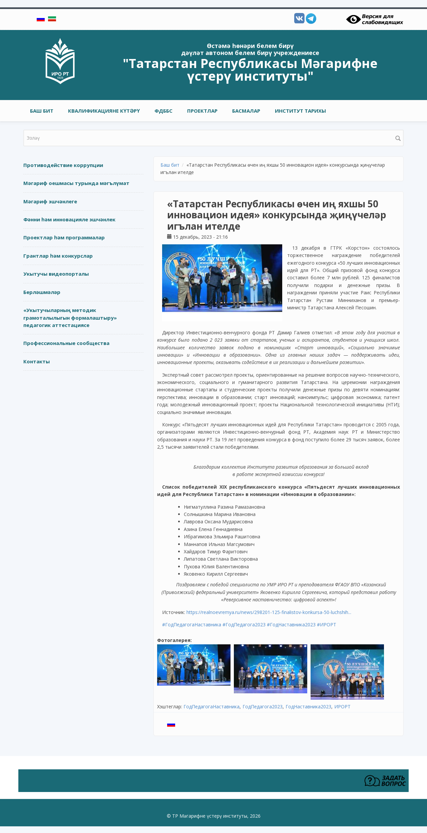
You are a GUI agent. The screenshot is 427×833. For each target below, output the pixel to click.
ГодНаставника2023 (308, 706)
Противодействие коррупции (63, 165)
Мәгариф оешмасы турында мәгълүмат (76, 183)
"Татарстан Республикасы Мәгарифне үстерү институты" (250, 69)
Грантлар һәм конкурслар (58, 255)
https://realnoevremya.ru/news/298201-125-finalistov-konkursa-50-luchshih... (268, 612)
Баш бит (41, 110)
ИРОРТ (342, 706)
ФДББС (163, 110)
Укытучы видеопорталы (56, 273)
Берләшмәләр (41, 292)
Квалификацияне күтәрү (104, 110)
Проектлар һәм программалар (64, 237)
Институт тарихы (300, 110)
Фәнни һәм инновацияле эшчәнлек (69, 219)
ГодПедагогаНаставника (211, 706)
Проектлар (202, 110)
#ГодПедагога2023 (244, 624)
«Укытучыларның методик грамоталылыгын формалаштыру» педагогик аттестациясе (70, 317)
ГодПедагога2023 (263, 706)
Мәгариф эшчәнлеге (50, 201)
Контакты (36, 361)
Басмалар (246, 110)
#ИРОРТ (326, 624)
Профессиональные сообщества (66, 343)
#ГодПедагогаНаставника (191, 624)
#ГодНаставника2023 (291, 624)
